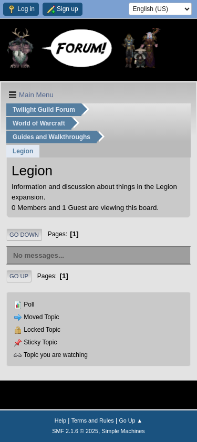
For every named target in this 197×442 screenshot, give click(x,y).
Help (60, 420)
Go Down (24, 234)
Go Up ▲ (130, 420)
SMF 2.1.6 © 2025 (75, 431)
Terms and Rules (92, 420)
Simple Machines (123, 431)
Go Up (18, 276)
